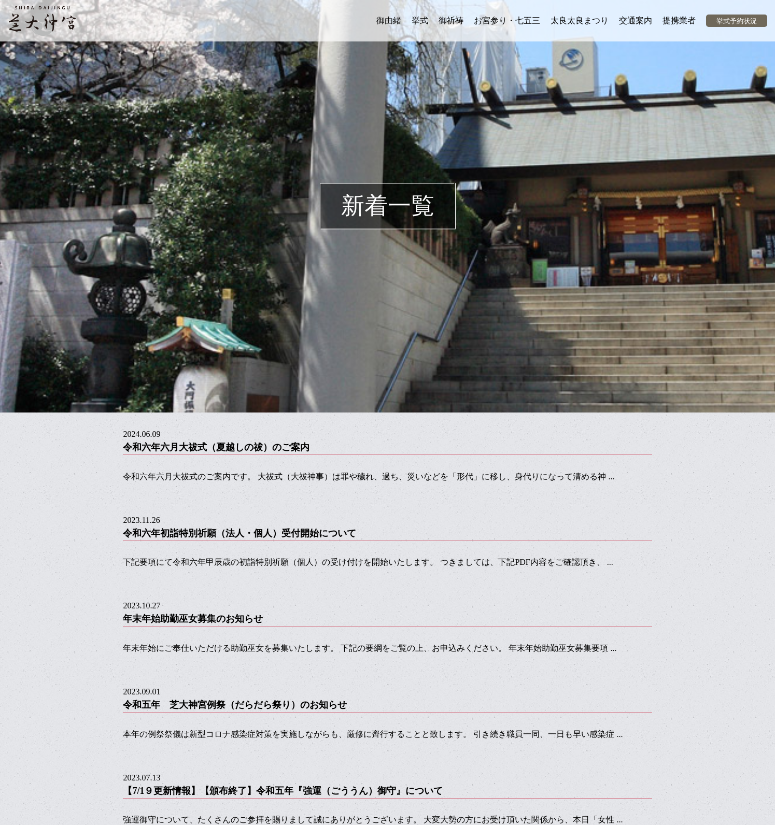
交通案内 (635, 20)
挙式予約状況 (736, 21)
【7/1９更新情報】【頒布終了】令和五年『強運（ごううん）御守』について (283, 791)
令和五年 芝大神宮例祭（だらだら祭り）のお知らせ (235, 705)
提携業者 (679, 20)
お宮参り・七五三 (507, 20)
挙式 (420, 20)
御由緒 (388, 20)
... (611, 476)
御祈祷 (451, 20)
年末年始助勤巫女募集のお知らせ (193, 619)
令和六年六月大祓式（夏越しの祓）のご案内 (216, 447)
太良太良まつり (580, 20)
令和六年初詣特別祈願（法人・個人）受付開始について (239, 533)
